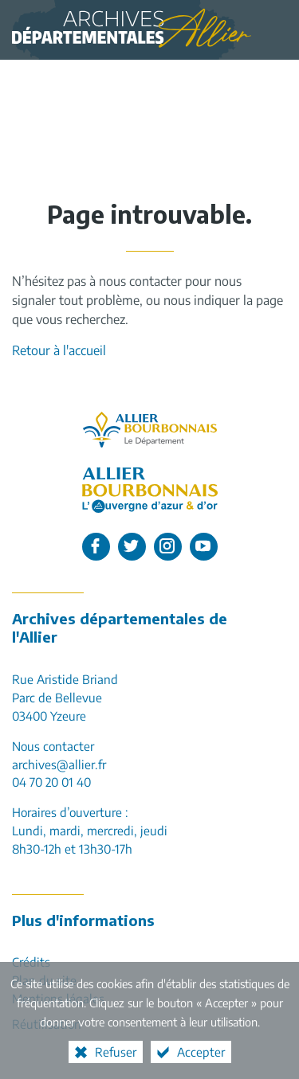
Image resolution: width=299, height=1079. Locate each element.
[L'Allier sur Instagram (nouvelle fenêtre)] (168, 547)
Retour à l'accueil (59, 350)
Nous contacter (53, 745)
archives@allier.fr (59, 764)
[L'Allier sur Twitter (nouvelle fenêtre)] (132, 547)
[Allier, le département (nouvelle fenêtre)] (150, 430)
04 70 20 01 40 (51, 781)
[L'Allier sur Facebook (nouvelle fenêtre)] (96, 547)
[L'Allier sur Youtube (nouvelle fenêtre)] (204, 547)
